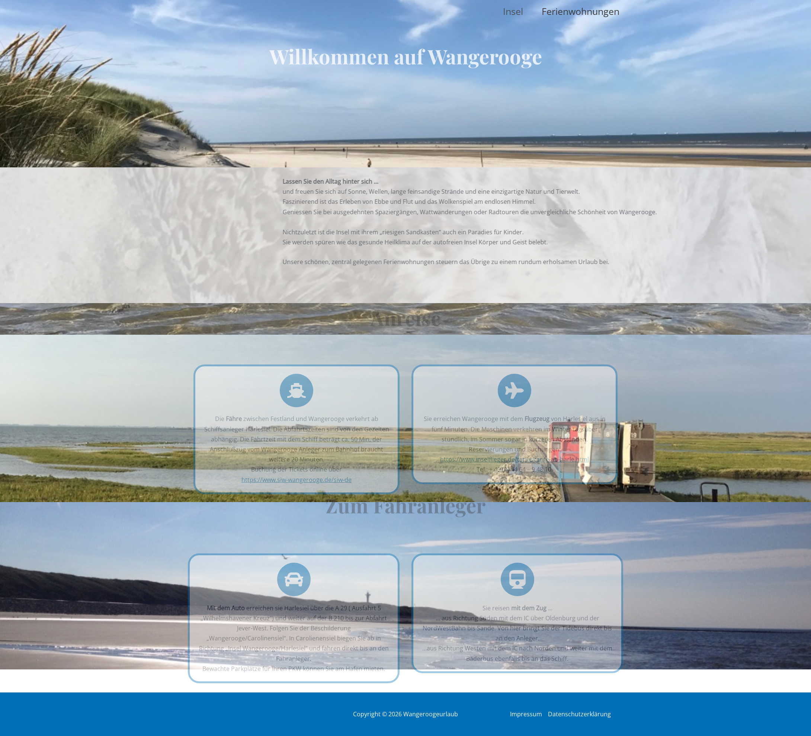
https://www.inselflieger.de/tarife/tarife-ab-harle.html (514, 459)
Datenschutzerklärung (579, 714)
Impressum (526, 714)
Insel (513, 11)
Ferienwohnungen (580, 11)
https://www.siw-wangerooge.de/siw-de (296, 480)
